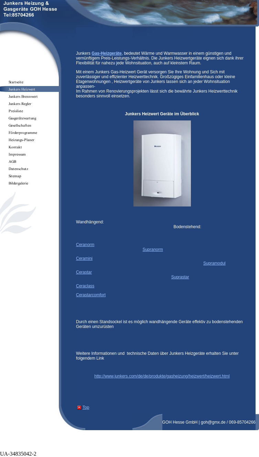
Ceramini (84, 258)
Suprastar (180, 277)
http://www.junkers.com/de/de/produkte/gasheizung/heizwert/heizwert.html (162, 376)
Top (86, 407)
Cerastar (84, 272)
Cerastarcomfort (91, 295)
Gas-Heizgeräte (106, 53)
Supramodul (214, 263)
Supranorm (152, 249)
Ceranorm (85, 244)
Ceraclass (85, 286)
